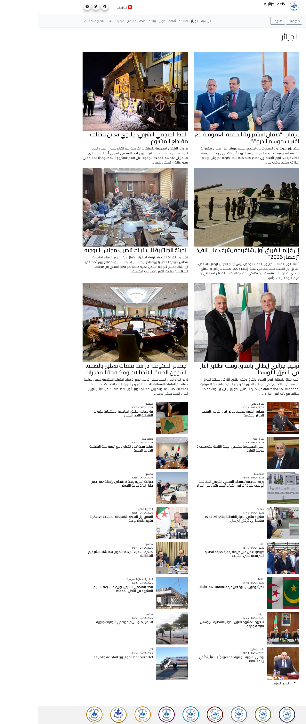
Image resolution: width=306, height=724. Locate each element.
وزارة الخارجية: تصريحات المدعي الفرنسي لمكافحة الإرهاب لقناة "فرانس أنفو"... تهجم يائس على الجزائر (192, 483)
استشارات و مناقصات (60, 21)
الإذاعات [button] (87, 8)
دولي (124, 21)
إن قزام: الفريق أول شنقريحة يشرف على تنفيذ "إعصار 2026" (209, 253)
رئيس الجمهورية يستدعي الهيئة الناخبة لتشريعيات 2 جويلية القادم (192, 448)
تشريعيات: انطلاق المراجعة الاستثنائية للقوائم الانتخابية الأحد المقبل (85, 413)
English (240, 21)
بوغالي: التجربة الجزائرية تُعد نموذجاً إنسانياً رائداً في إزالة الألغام (193, 659)
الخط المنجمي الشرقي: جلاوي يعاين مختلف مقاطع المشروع (101, 137)
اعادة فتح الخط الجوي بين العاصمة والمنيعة (85, 657)
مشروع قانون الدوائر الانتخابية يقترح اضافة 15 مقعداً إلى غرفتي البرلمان (196, 519)
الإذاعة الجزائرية (243, 5)
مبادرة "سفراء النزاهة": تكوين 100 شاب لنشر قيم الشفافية (82, 554)
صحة (104, 21)
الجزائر (156, 21)
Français (256, 21)
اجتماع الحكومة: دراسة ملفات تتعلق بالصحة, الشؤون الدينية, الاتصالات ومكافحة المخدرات (99, 368)
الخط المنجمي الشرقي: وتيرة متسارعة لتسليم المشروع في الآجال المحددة (85, 589)
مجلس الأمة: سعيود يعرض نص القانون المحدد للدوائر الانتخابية (195, 413)
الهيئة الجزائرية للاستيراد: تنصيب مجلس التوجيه (98, 250)
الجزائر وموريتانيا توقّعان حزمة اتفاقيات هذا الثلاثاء (193, 587)
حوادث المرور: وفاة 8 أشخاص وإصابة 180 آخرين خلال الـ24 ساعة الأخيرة (84, 483)
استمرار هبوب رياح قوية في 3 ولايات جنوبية (86, 622)
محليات (81, 21)
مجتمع (93, 21)
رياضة (114, 21)
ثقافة (134, 21)
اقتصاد (145, 21)
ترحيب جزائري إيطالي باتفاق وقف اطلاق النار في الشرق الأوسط (211, 368)
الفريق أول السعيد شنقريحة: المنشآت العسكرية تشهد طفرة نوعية (83, 519)
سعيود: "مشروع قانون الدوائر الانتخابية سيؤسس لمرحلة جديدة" (194, 624)
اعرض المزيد (243, 683)
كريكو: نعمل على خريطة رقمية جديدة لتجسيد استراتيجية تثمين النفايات (196, 554)
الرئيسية (168, 21)
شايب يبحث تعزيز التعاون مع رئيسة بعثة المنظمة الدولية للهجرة (83, 448)
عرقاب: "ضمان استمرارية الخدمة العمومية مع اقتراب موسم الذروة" (209, 137)
